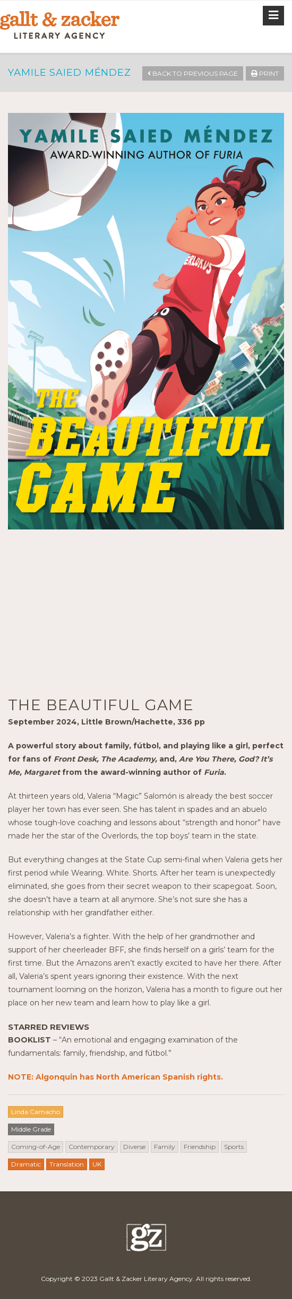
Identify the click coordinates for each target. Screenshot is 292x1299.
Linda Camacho (35, 1112)
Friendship (200, 1147)
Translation (66, 1164)
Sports (234, 1147)
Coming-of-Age (35, 1147)
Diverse (134, 1147)
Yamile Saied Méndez (69, 72)
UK (96, 1164)
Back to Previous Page (193, 73)
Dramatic (26, 1164)
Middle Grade (31, 1129)
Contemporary (91, 1147)
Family (164, 1147)
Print (265, 73)
